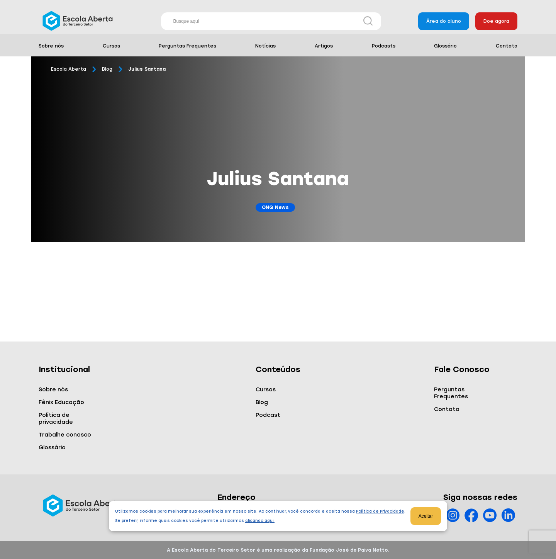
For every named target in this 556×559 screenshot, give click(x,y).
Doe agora (496, 21)
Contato (506, 46)
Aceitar (426, 516)
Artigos (324, 46)
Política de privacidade (56, 418)
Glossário (445, 46)
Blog (107, 69)
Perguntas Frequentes (187, 46)
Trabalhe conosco (65, 435)
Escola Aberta (68, 69)
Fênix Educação (61, 402)
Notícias (265, 46)
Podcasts (383, 46)
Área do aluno (443, 21)
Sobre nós (51, 46)
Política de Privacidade (380, 511)
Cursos (111, 46)
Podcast (268, 415)
